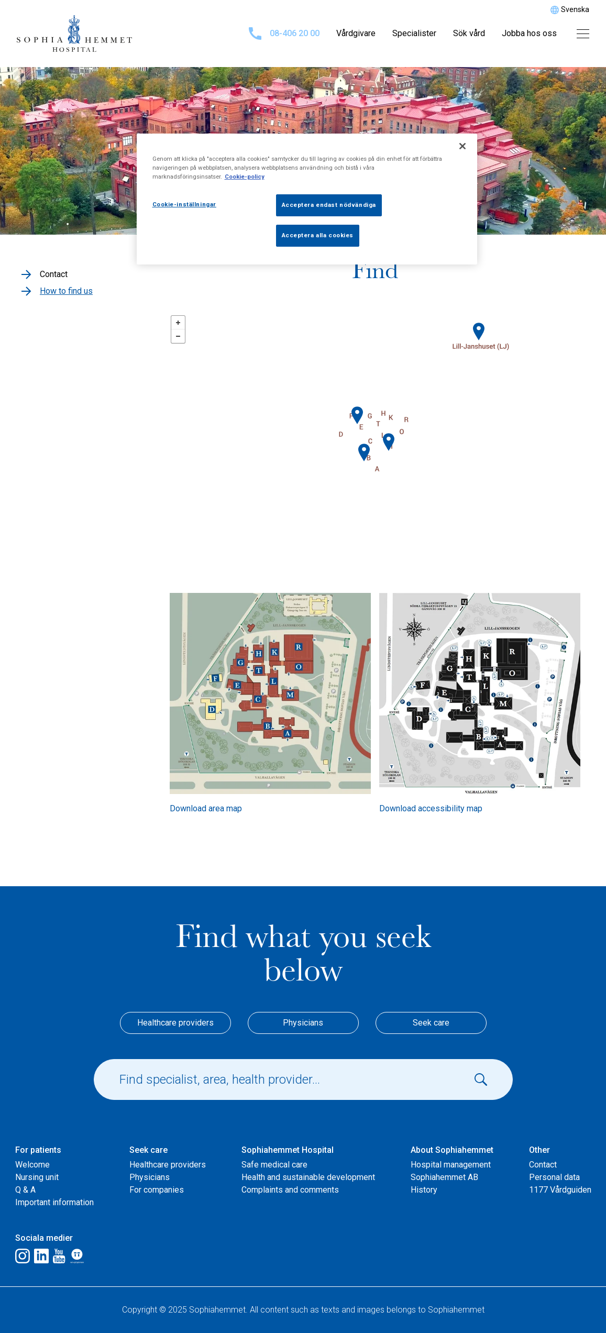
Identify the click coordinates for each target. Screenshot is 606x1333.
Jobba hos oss (529, 33)
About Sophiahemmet (452, 1150)
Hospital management (451, 1165)
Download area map (206, 808)
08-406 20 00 (284, 33)
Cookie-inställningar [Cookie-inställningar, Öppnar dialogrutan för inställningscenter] (184, 204)
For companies (156, 1190)
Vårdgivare (356, 33)
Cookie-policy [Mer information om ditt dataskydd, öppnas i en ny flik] (245, 176)
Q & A (25, 1190)
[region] (307, 199)
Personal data (554, 1177)
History (424, 1190)
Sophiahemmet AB (444, 1177)
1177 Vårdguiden (560, 1190)
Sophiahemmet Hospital (287, 1150)
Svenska (575, 9)
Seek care (431, 1023)
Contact (543, 1165)
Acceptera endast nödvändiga (329, 204)
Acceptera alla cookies (318, 235)
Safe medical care (274, 1165)
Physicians (303, 1023)
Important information (54, 1202)
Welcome (32, 1165)
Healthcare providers (175, 1023)
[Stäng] (462, 146)
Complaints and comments (290, 1190)
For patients (38, 1150)
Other (539, 1150)
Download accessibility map (430, 808)
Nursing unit (37, 1177)
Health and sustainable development (308, 1177)
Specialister (414, 33)
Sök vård (469, 33)
